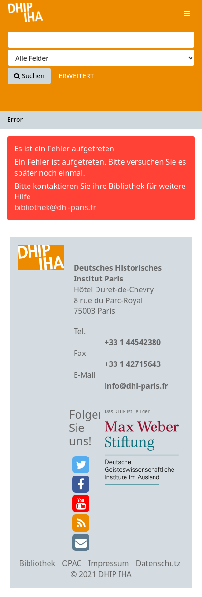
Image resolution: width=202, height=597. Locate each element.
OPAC (71, 563)
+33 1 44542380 (133, 342)
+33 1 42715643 (133, 364)
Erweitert (76, 75)
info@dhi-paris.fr (136, 386)
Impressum (108, 563)
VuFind (25, 14)
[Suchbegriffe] (101, 40)
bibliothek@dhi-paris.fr (55, 207)
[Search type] (101, 58)
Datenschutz (158, 563)
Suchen (29, 75)
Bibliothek (37, 563)
